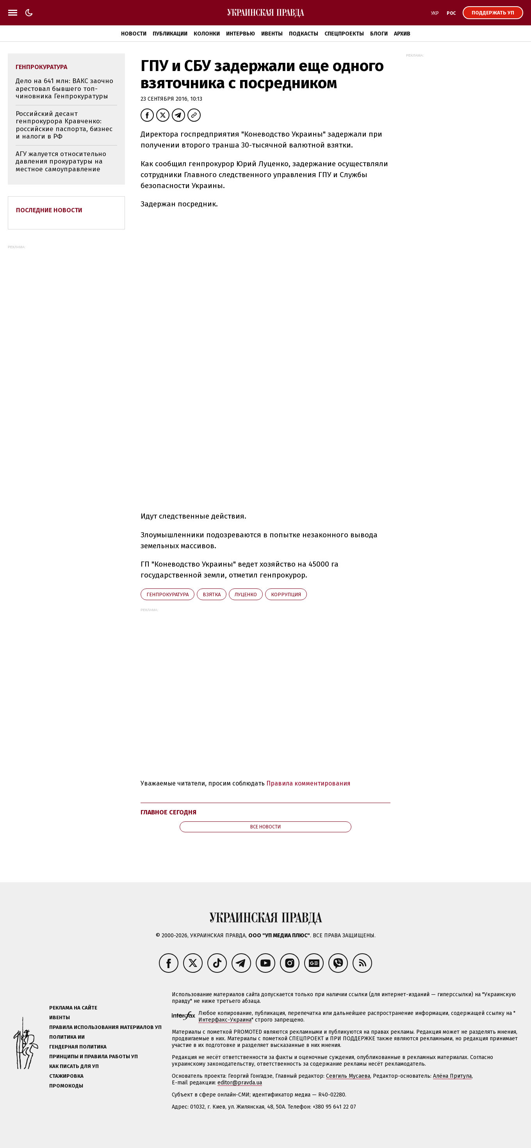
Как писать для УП (74, 1066)
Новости (133, 33)
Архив (402, 33)
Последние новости (49, 210)
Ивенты (272, 33)
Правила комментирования (308, 783)
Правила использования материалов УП (105, 1027)
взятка (212, 594)
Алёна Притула (452, 1076)
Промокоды (66, 1086)
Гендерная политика (78, 1047)
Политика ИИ (67, 1037)
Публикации (170, 33)
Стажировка (66, 1076)
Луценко (246, 594)
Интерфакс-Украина (224, 1019)
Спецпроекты (344, 33)
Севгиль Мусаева (348, 1076)
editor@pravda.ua (239, 1082)
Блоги (379, 33)
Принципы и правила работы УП (93, 1056)
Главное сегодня (168, 812)
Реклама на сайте (73, 1008)
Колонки (207, 33)
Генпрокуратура (167, 594)
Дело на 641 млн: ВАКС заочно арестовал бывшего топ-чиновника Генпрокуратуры (64, 88)
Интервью (240, 33)
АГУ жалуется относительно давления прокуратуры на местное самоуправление (61, 161)
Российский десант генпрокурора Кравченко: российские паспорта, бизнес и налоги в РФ (64, 125)
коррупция (286, 594)
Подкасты (303, 33)
